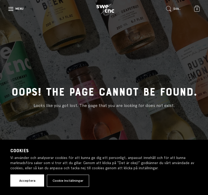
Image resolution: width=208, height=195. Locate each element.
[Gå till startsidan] (105, 9)
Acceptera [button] (27, 181)
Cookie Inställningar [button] (68, 181)
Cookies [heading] (19, 151)
